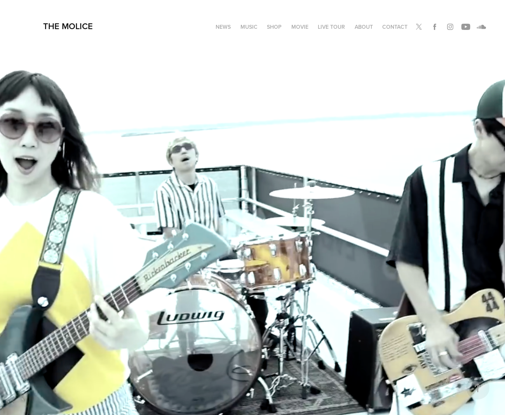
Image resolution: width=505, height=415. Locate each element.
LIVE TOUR (331, 27)
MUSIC (249, 27)
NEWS (223, 27)
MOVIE (299, 27)
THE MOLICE (68, 26)
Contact (394, 27)
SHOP (274, 27)
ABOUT (364, 27)
